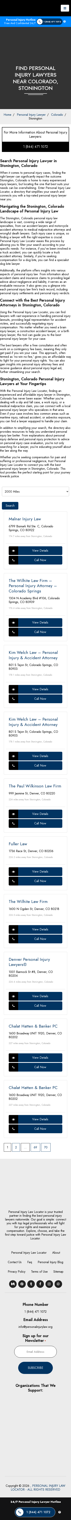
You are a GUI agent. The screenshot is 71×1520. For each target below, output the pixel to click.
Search (10, 505)
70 (46, 1147)
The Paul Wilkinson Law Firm (35, 786)
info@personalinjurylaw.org (35, 1327)
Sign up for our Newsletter (35, 1338)
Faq (29, 1262)
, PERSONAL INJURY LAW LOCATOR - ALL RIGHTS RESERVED (38, 1488)
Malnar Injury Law (25, 519)
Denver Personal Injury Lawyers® (29, 962)
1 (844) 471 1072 (35, 146)
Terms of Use (39, 1271)
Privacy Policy (16, 1271)
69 (35, 1147)
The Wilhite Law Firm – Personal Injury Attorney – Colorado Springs (33, 585)
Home (7, 114)
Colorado (57, 114)
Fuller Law (18, 844)
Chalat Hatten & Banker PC (33, 1026)
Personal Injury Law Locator (29, 1252)
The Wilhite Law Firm (28, 901)
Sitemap (58, 1271)
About (56, 1252)
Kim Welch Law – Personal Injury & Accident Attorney (33, 655)
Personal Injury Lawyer (31, 114)
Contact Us (15, 1262)
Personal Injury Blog (50, 1262)
